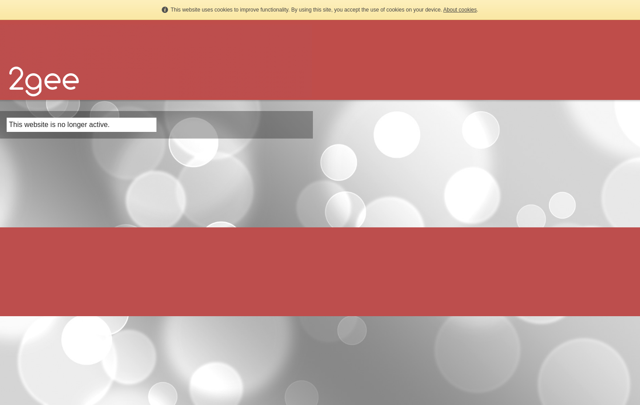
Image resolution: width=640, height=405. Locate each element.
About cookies (459, 10)
